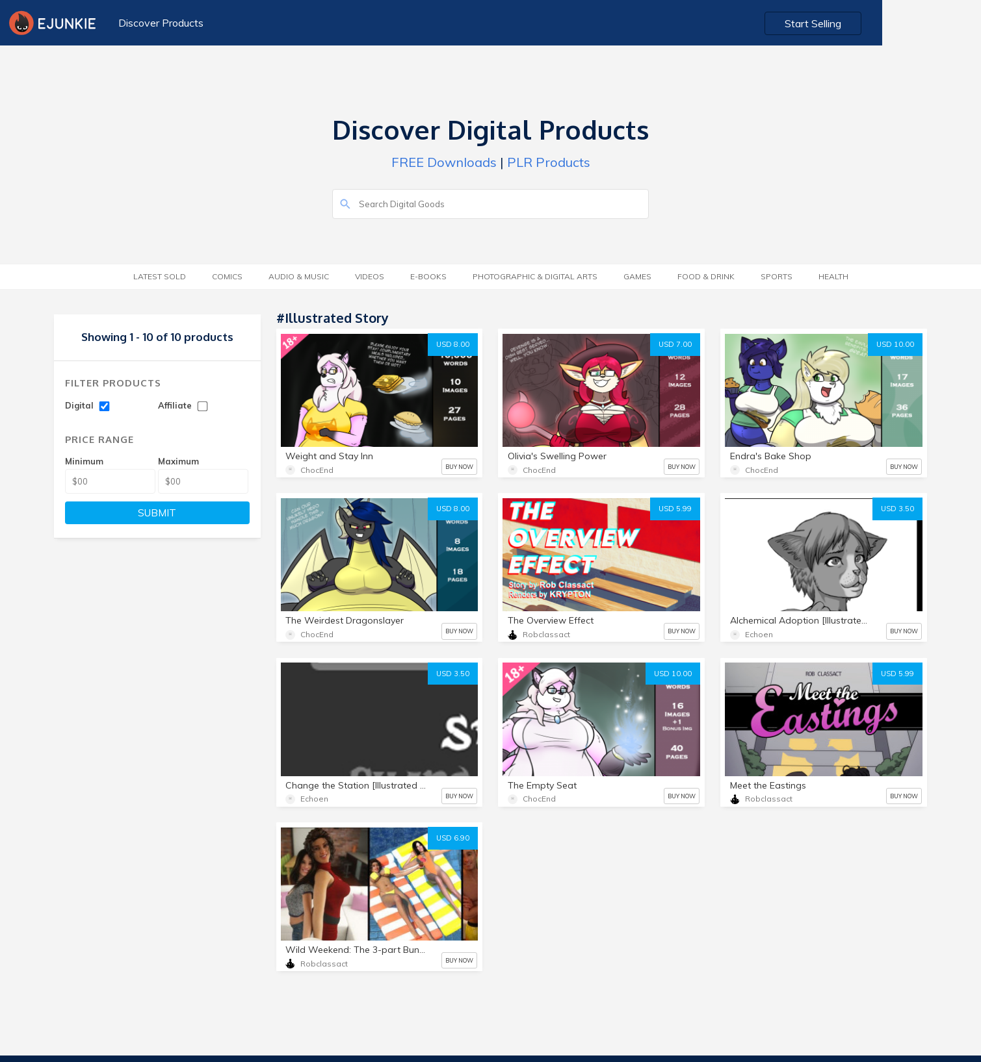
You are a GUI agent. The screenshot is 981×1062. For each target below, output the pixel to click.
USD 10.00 (895, 344)
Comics (227, 276)
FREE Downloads (444, 162)
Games (637, 276)
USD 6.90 (452, 837)
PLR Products (548, 162)
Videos (369, 276)
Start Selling (913, 23)
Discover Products (159, 22)
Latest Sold (159, 276)
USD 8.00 (452, 344)
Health (833, 276)
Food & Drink (706, 276)
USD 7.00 (675, 344)
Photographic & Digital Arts (535, 276)
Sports (776, 276)
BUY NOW (459, 466)
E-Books (428, 276)
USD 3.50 (897, 508)
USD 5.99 (675, 508)
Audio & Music (298, 276)
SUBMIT (157, 513)
